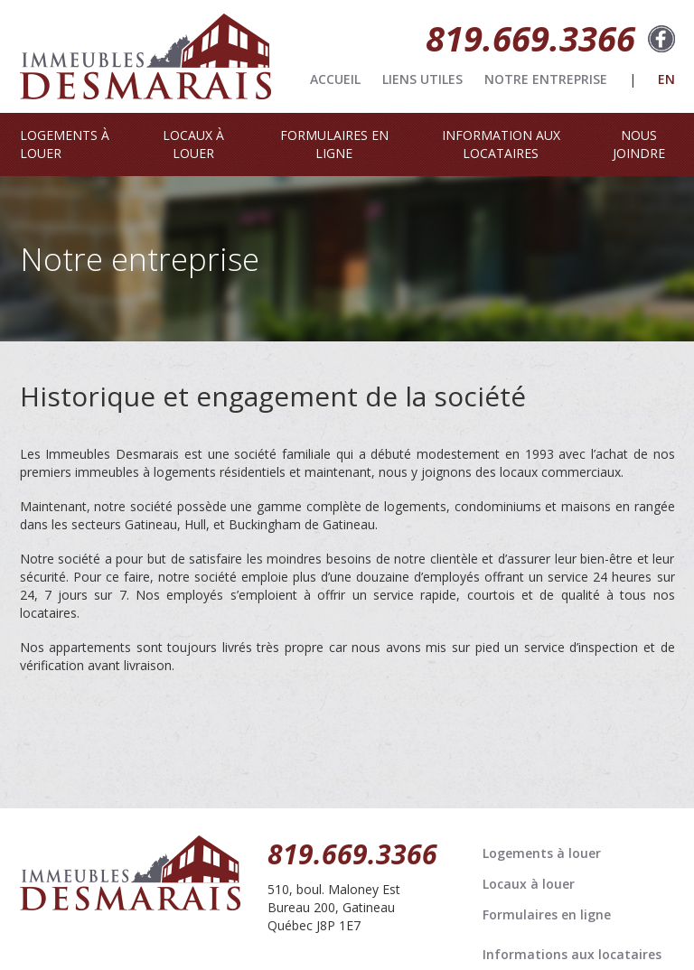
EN (666, 79)
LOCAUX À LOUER (193, 144)
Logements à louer (542, 853)
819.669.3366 (530, 37)
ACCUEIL (335, 79)
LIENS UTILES (422, 79)
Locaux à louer (529, 883)
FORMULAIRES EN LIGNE (334, 144)
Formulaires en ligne (547, 914)
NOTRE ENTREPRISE (545, 79)
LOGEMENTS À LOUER (64, 144)
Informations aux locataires (572, 954)
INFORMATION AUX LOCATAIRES (501, 144)
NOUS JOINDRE (639, 144)
